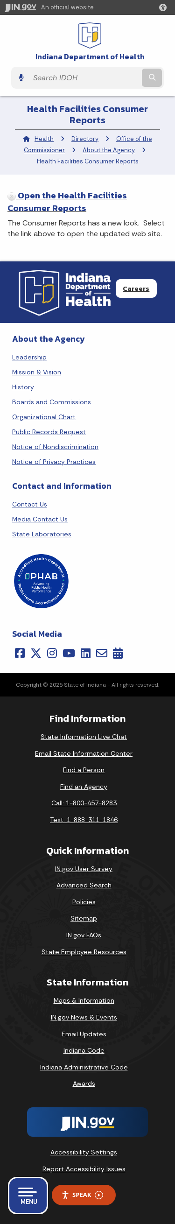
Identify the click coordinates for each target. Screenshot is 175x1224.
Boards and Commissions (51, 402)
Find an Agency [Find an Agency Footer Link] (83, 786)
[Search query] (84, 77)
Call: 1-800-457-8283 (84, 803)
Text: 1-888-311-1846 (84, 820)
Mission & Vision (36, 372)
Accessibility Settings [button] (83, 1152)
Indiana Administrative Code (84, 1067)
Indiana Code (84, 1050)
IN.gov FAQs (83, 935)
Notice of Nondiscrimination (55, 447)
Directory (84, 139)
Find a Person (84, 770)
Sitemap (83, 918)
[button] (164, 7)
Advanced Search (84, 885)
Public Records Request (49, 432)
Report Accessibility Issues (84, 1169)
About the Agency (109, 150)
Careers (136, 288)
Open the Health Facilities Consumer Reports (67, 202)
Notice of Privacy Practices (54, 461)
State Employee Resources (84, 952)
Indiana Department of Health (90, 56)
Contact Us (29, 504)
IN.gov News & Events (84, 1017)
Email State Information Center (84, 753)
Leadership (29, 357)
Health (44, 139)
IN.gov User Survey (83, 869)
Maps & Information (84, 1000)
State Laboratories (41, 534)
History (23, 387)
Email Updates (84, 1034)
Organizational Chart (44, 417)
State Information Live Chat (84, 736)
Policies (84, 902)
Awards (84, 1083)
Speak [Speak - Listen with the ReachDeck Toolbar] (82, 1194)
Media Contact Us (40, 519)
